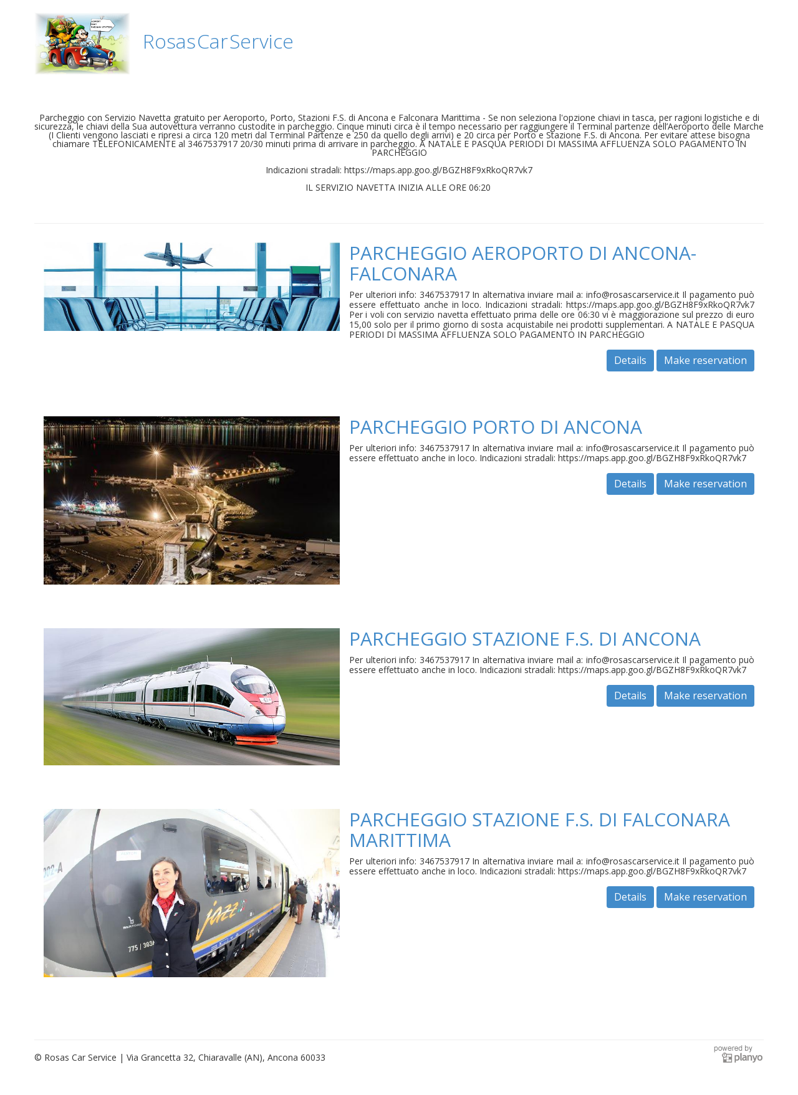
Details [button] (630, 360)
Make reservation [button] (705, 360)
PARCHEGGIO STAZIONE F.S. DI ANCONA (525, 638)
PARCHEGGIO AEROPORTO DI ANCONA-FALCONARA (522, 263)
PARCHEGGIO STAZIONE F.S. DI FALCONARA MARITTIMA (539, 829)
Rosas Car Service (218, 41)
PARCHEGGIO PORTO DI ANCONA (495, 426)
